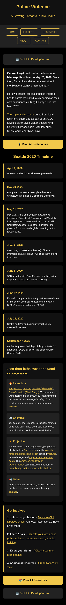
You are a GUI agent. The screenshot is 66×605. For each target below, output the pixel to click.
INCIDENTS (29, 32)
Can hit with (30, 450)
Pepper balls (15, 388)
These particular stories (20, 114)
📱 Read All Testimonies (33, 144)
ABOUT (24, 40)
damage (13, 492)
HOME (12, 32)
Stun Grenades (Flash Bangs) (24, 392)
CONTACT (40, 40)
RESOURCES (50, 32)
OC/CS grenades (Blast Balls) (38, 388)
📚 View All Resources (33, 580)
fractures (51, 454)
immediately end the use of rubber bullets (30, 468)
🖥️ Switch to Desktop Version (33, 59)
